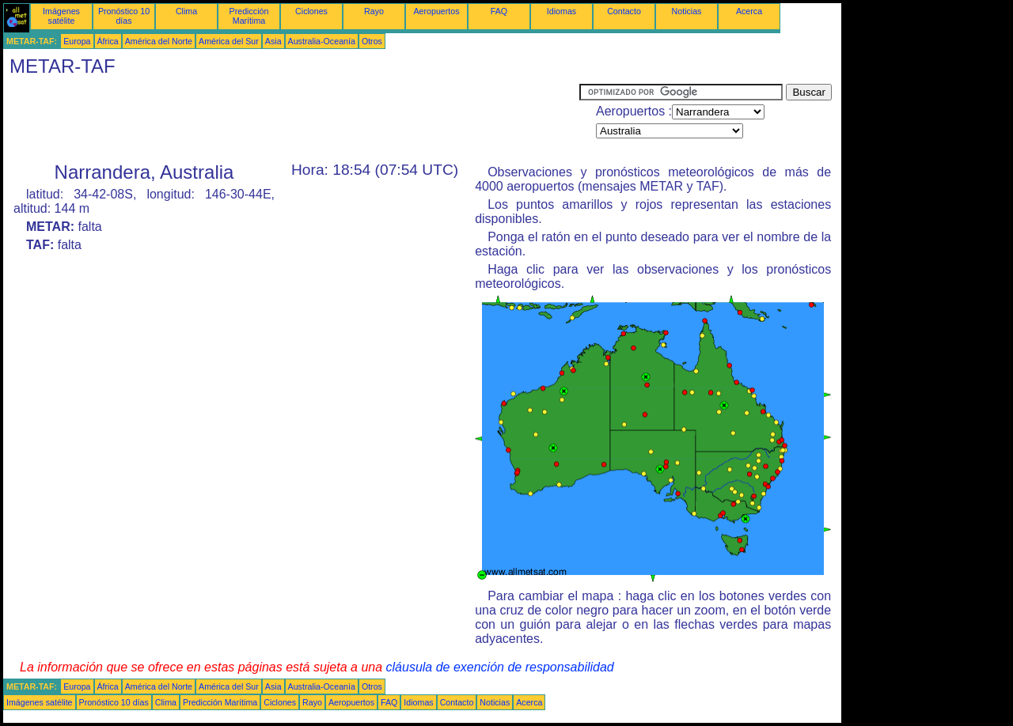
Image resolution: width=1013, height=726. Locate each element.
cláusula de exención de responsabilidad (500, 667)
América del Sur (229, 41)
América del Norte (158, 41)
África (108, 41)
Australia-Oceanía (321, 41)
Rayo (374, 11)
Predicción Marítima (249, 15)
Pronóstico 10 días (124, 15)
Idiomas (561, 11)
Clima (186, 11)
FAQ (499, 11)
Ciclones (311, 11)
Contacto (624, 11)
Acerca (749, 11)
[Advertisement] (291, 119)
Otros (372, 41)
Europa (76, 41)
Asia (273, 41)
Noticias (687, 11)
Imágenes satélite (61, 15)
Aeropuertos (436, 11)
